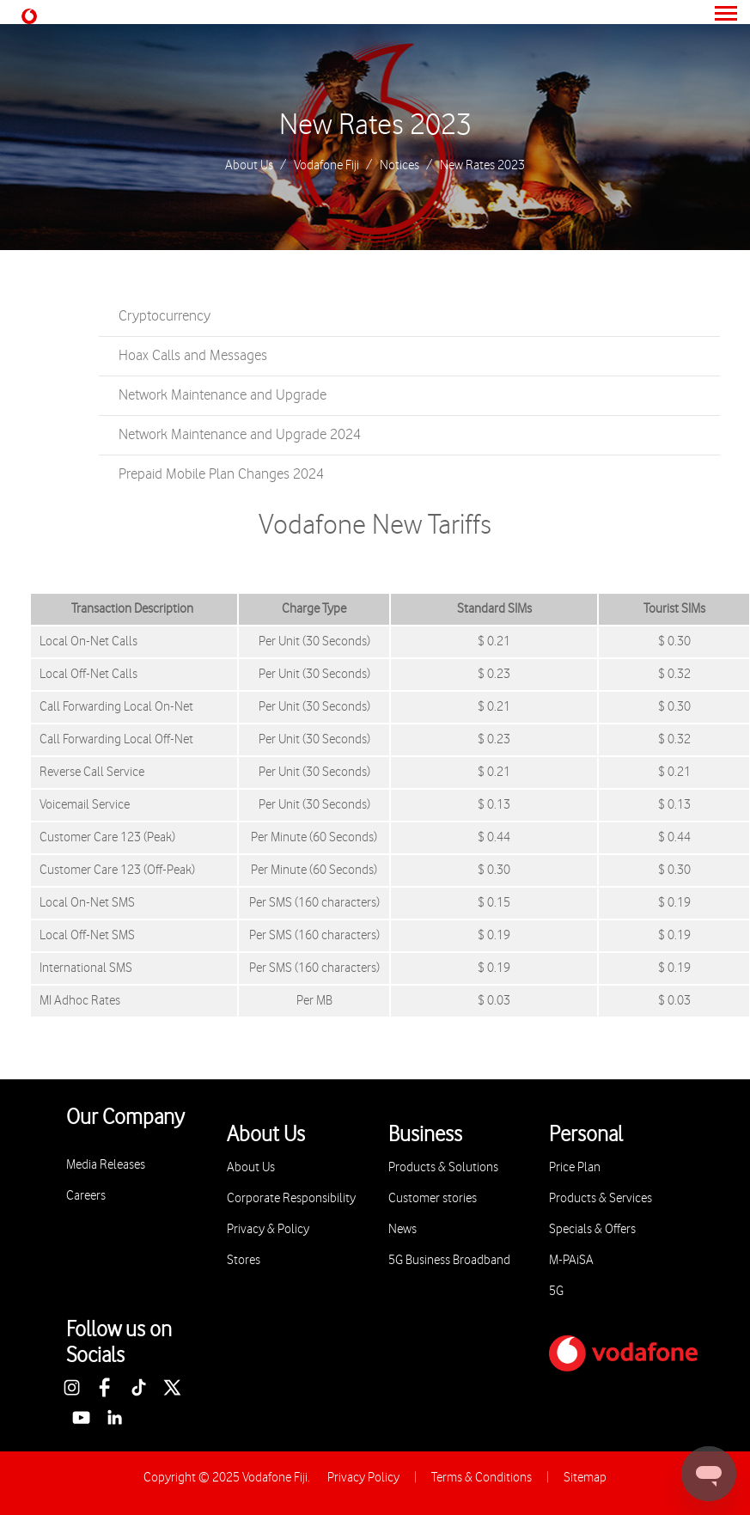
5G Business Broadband (449, 1260)
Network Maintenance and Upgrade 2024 (240, 435)
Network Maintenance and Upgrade (222, 395)
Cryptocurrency (164, 316)
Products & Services (600, 1198)
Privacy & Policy (268, 1229)
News (402, 1229)
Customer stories (432, 1198)
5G (556, 1291)
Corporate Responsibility (291, 1198)
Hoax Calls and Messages (193, 355)
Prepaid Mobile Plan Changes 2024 (221, 474)
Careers (86, 1195)
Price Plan (575, 1167)
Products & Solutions (443, 1167)
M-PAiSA (571, 1260)
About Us (249, 166)
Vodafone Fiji (326, 166)
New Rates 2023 (375, 125)
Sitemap (585, 1477)
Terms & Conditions (481, 1477)
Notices (399, 166)
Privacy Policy (363, 1477)
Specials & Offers (592, 1229)
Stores (243, 1260)
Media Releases (105, 1165)
